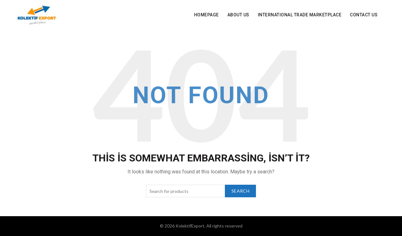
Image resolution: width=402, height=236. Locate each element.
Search (240, 191)
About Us (238, 14)
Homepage (206, 14)
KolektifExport (190, 225)
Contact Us (364, 14)
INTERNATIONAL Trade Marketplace (300, 14)
